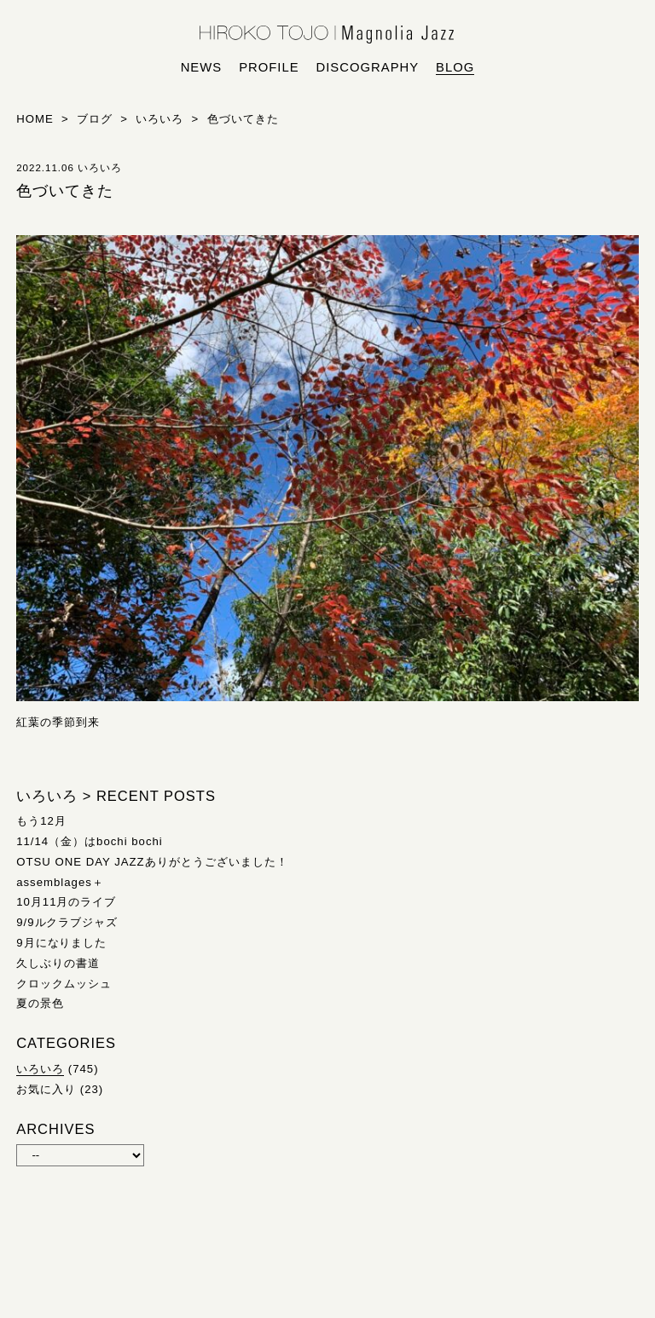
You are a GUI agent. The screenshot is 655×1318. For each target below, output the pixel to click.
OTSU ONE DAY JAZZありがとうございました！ (151, 861)
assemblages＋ (60, 882)
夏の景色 (40, 1003)
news (202, 67)
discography (368, 67)
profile (269, 67)
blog (455, 67)
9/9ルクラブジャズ (67, 922)
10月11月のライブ (66, 901)
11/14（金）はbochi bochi (89, 841)
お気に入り (46, 1089)
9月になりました (61, 942)
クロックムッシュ (64, 983)
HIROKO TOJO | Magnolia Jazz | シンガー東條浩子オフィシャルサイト (327, 35)
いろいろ (40, 1068)
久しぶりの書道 (58, 963)
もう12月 (41, 820)
